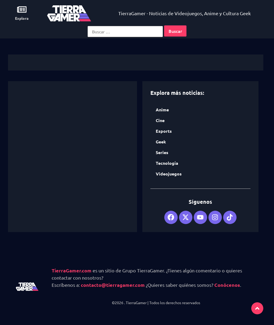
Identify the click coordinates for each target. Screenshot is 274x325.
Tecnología (167, 163)
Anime (162, 109)
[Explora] (21, 9)
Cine (160, 120)
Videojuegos (169, 174)
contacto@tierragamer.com (113, 285)
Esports (164, 131)
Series (162, 152)
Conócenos (227, 285)
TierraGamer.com (72, 270)
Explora (22, 18)
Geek (161, 141)
